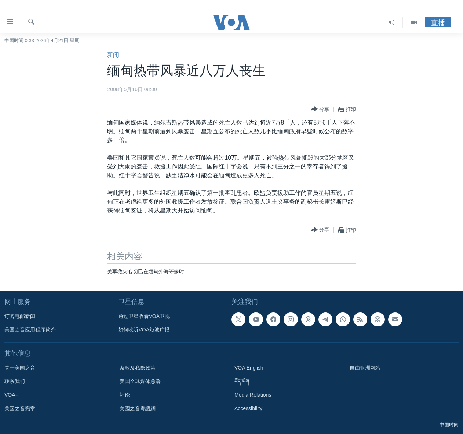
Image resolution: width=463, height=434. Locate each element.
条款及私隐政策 (138, 368)
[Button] (320, 109)
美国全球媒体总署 (140, 381)
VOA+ (11, 395)
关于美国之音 (19, 368)
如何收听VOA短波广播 (144, 330)
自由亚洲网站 (365, 368)
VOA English (248, 368)
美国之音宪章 (19, 408)
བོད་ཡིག (241, 381)
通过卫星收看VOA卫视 (144, 316)
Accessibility (248, 408)
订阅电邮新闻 (19, 316)
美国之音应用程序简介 (30, 330)
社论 (125, 395)
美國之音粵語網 (138, 408)
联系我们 (14, 381)
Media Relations (252, 395)
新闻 (113, 55)
